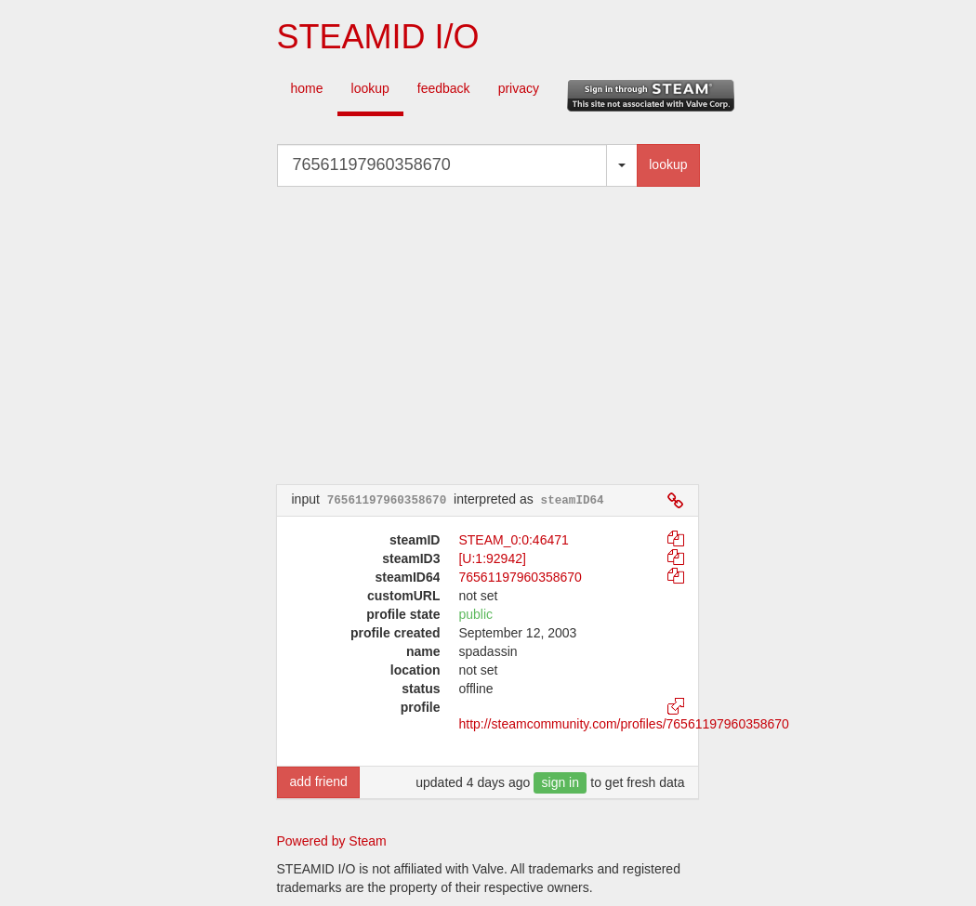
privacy (518, 88)
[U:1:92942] (491, 558)
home (307, 88)
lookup (370, 88)
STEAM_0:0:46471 (513, 539)
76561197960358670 (519, 577)
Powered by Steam (332, 841)
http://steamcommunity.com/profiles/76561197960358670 (623, 723)
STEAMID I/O (377, 37)
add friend (318, 781)
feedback (443, 88)
